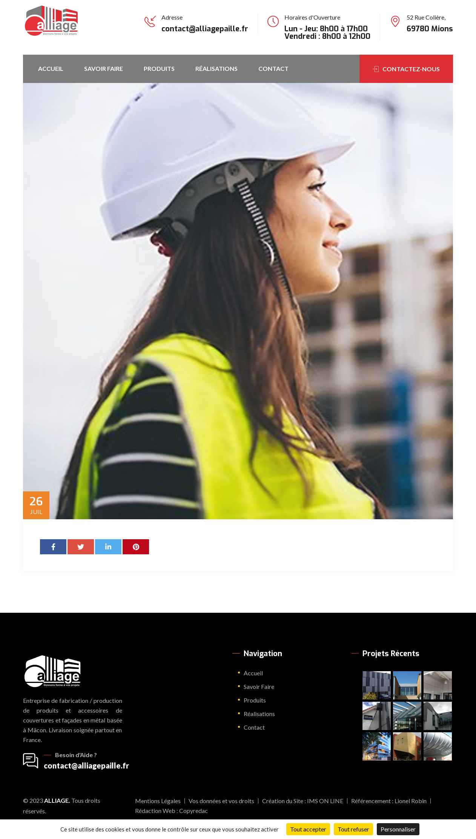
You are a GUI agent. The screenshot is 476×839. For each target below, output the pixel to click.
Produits (159, 68)
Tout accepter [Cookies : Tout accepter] (308, 829)
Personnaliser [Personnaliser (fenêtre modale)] (398, 829)
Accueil (50, 68)
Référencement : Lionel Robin (389, 800)
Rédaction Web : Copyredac (171, 810)
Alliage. (57, 800)
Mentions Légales (158, 800)
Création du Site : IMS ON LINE (302, 800)
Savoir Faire (103, 68)
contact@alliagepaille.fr (204, 29)
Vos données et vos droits (221, 800)
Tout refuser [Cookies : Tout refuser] (353, 829)
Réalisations (216, 68)
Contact (273, 68)
